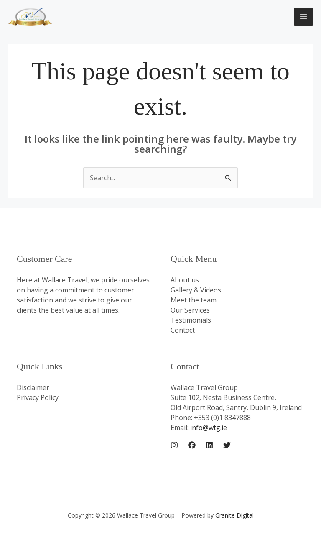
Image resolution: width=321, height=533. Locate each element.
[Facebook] (192, 445)
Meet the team (194, 300)
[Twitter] (227, 445)
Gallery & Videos (196, 290)
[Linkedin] (209, 445)
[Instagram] (174, 445)
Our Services (190, 310)
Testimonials (191, 320)
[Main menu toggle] (303, 17)
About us (185, 279)
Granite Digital (234, 515)
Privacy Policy (38, 397)
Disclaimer (33, 387)
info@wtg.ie (208, 427)
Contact (183, 330)
